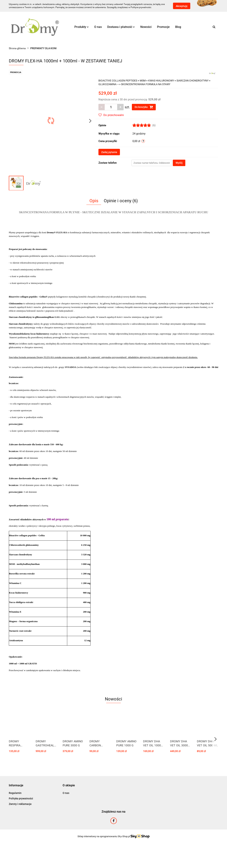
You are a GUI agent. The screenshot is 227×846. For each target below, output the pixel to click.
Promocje (163, 27)
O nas (98, 27)
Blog (178, 27)
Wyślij (179, 162)
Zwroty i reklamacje (20, 804)
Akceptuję (182, 6)
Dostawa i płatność (121, 27)
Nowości (146, 27)
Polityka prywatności (21, 798)
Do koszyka (144, 107)
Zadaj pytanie (109, 152)
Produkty (81, 27)
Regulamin (15, 792)
